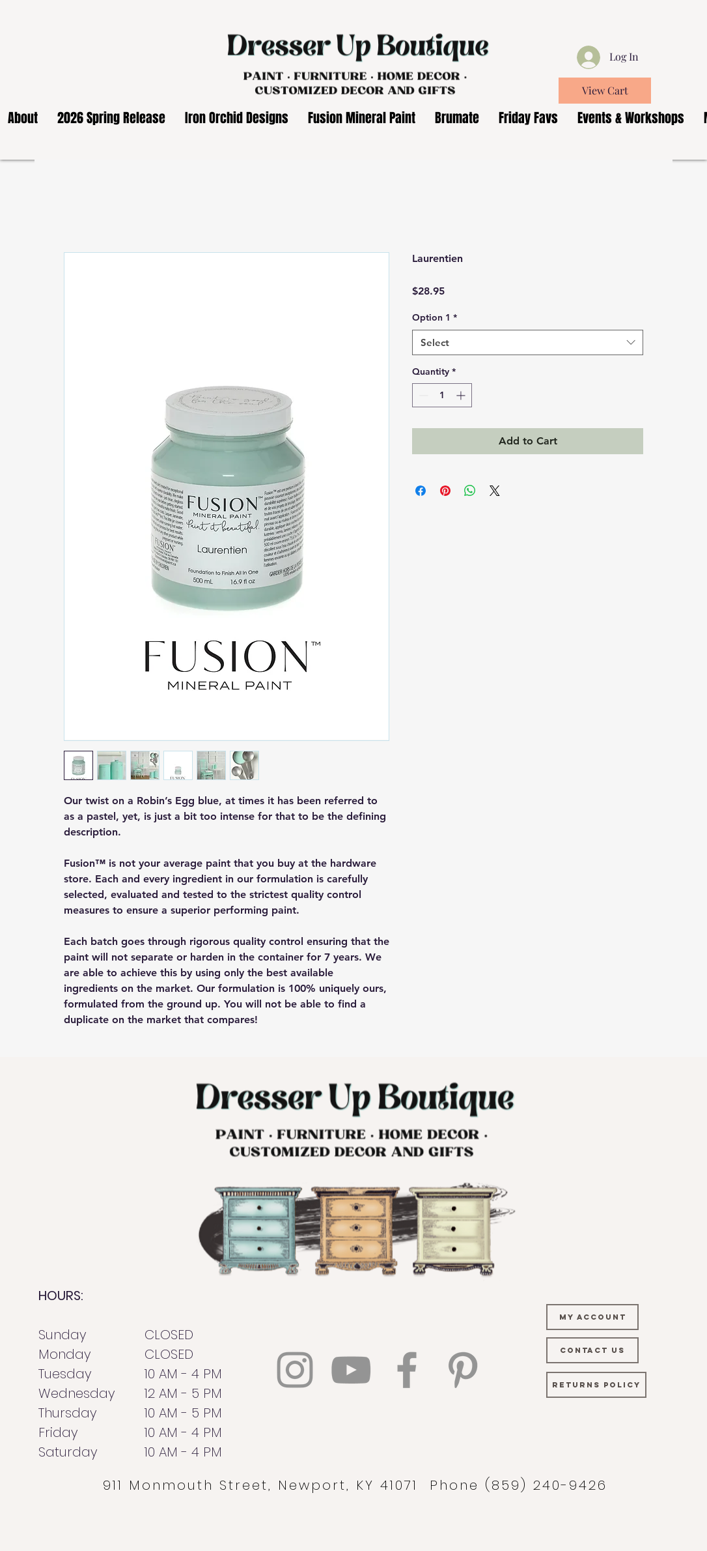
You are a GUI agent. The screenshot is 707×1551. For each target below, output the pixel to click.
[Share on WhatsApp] (470, 491)
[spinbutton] (442, 395)
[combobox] (527, 342)
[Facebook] (407, 1370)
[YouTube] (351, 1370)
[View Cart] (605, 91)
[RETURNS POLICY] (596, 1385)
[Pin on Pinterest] (445, 491)
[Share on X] (495, 491)
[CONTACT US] (592, 1350)
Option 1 (434, 317)
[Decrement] (422, 395)
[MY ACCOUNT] (592, 1317)
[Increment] (462, 395)
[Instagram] (295, 1370)
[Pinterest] (463, 1370)
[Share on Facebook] (420, 491)
